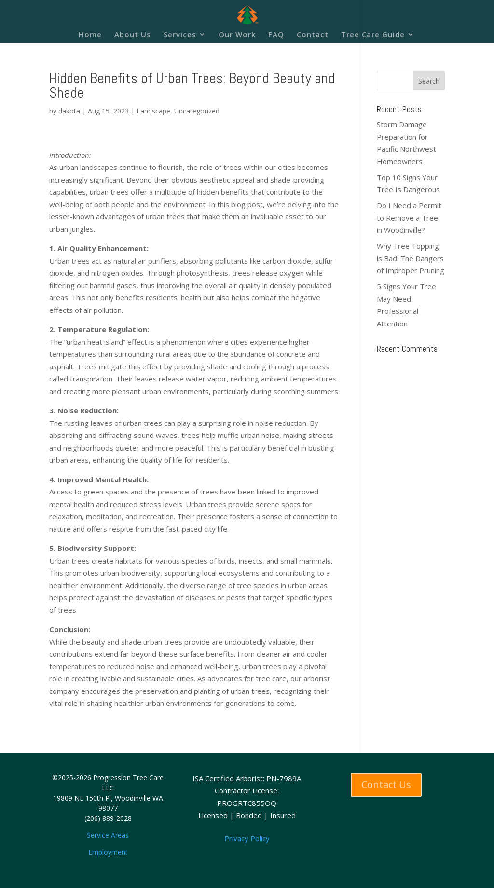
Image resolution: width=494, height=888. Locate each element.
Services (180, 35)
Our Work (237, 35)
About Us (132, 35)
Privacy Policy (247, 838)
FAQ (276, 35)
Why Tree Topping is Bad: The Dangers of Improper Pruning (410, 258)
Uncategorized (197, 110)
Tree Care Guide (373, 35)
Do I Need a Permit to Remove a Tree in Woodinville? (409, 217)
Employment (108, 852)
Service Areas (108, 835)
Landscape (153, 110)
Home (90, 35)
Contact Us (386, 784)
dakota (69, 110)
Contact (313, 35)
